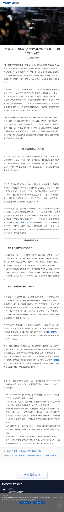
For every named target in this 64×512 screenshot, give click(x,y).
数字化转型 (51, 332)
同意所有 (39, 502)
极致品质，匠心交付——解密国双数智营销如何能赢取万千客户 (33, 455)
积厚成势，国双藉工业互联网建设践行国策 (25, 451)
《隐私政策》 (40, 500)
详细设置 (25, 502)
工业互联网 (23, 223)
